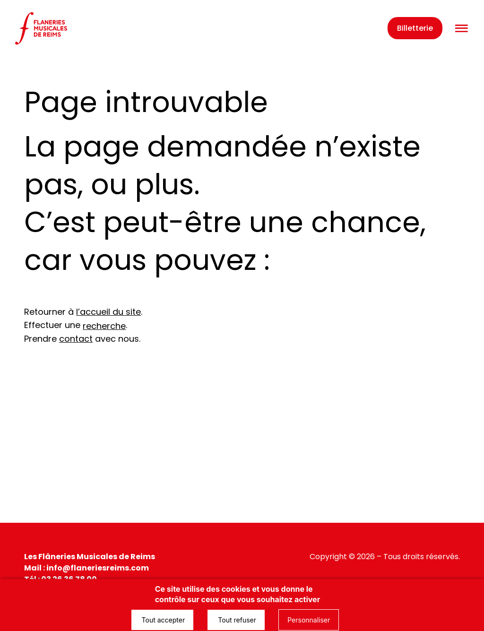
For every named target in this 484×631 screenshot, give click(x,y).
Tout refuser (236, 620)
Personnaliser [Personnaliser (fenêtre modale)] (308, 620)
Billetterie (415, 28)
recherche (104, 326)
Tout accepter (162, 620)
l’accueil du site (108, 312)
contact (76, 339)
